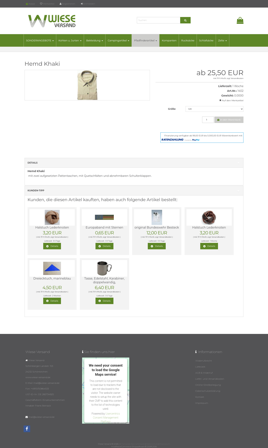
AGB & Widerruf (204, 372)
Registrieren (67, 3)
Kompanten (169, 40)
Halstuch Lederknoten (52, 227)
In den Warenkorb (229, 119)
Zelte (222, 40)
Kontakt (199, 396)
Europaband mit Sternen (104, 227)
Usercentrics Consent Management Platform (106, 417)
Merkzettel (47, 3)
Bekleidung (94, 40)
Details (134, 163)
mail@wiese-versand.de (41, 417)
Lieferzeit (200, 366)
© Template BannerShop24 (132, 444)
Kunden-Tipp (134, 191)
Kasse (30, 3)
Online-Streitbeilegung (208, 384)
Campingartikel (118, 40)
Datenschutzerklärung (207, 390)
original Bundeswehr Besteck (157, 227)
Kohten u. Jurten (70, 40)
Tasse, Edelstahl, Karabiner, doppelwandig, (104, 280)
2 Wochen (56, 295)
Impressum (201, 403)
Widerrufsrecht (203, 360)
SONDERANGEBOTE (40, 40)
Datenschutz (152, 444)
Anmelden (88, 3)
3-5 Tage (56, 241)
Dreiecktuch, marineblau (52, 278)
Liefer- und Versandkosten (209, 378)
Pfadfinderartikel (145, 40)
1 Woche (238, 86)
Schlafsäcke (206, 40)
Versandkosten (237, 78)
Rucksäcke (187, 40)
